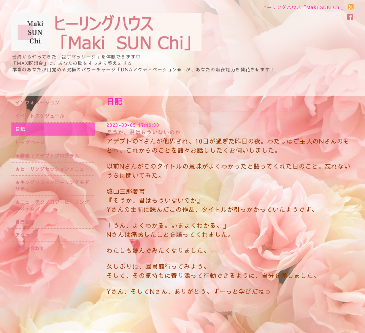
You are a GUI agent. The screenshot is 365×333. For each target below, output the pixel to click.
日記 (20, 129)
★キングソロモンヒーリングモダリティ (52, 185)
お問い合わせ (30, 248)
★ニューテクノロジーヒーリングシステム (52, 205)
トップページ (30, 142)
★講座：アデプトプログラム (47, 156)
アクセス (25, 235)
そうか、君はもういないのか (143, 132)
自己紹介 (25, 222)
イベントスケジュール (40, 116)
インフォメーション (37, 102)
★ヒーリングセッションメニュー (52, 169)
